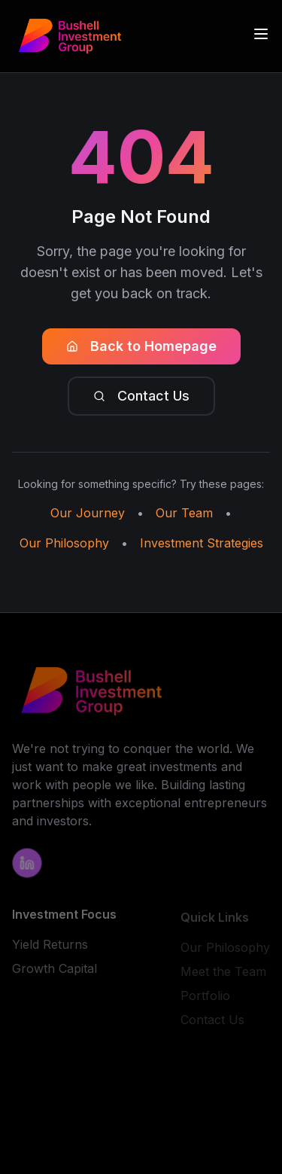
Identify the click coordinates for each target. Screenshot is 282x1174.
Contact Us (141, 396)
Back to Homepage (141, 346)
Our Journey (87, 512)
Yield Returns (50, 945)
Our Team (184, 512)
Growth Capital (54, 969)
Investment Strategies (201, 542)
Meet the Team (223, 973)
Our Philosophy (64, 542)
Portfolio (205, 997)
